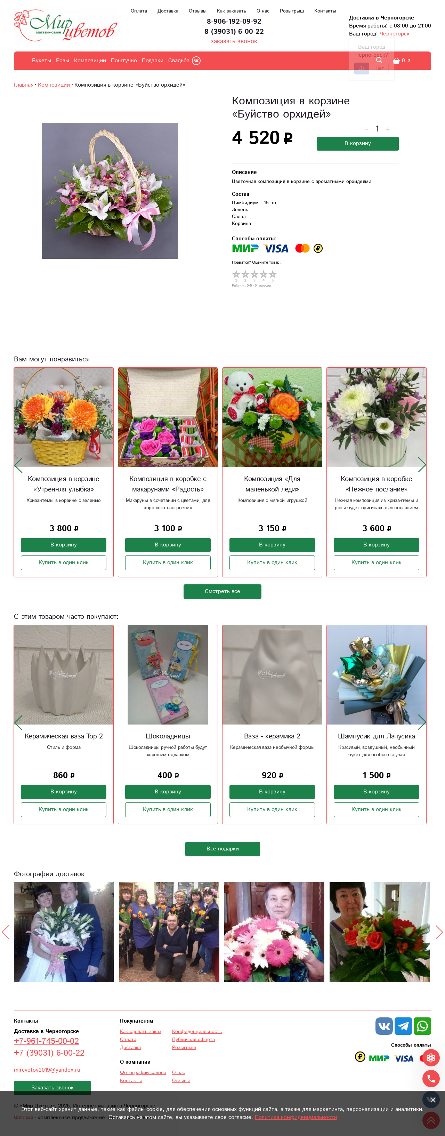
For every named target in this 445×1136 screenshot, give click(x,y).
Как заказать (231, 11)
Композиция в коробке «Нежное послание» (376, 484)
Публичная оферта (193, 1039)
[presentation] (18, 465)
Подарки (152, 61)
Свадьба (178, 61)
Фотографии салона (143, 1072)
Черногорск (395, 34)
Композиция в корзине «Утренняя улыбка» (63, 484)
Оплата (139, 11)
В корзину (358, 143)
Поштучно (124, 61)
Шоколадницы (168, 736)
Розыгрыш (292, 11)
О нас (263, 11)
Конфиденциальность (197, 1031)
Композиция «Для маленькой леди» (272, 484)
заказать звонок (234, 41)
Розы (62, 61)
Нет (379, 68)
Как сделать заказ (140, 1031)
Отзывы (198, 11)
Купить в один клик (64, 563)
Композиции (90, 61)
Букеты (41, 61)
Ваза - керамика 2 (272, 736)
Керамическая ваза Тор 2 (64, 736)
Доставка (167, 11)
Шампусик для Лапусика (376, 736)
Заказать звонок (52, 1088)
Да (362, 68)
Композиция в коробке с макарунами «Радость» (167, 484)
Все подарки (223, 849)
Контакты (325, 11)
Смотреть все (222, 591)
